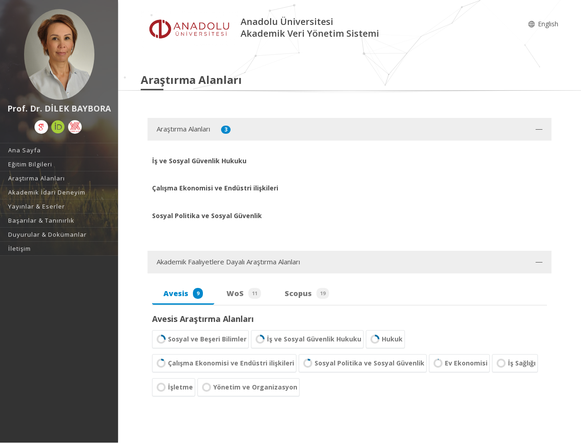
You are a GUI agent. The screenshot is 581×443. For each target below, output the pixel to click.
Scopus (307, 293)
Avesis (183, 293)
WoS (243, 293)
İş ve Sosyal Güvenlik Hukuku (307, 339)
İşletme (173, 387)
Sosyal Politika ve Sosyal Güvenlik (362, 363)
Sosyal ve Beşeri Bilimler (200, 339)
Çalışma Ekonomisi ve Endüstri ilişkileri (224, 363)
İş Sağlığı (515, 363)
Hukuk (385, 339)
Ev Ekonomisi (459, 363)
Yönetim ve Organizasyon (248, 387)
